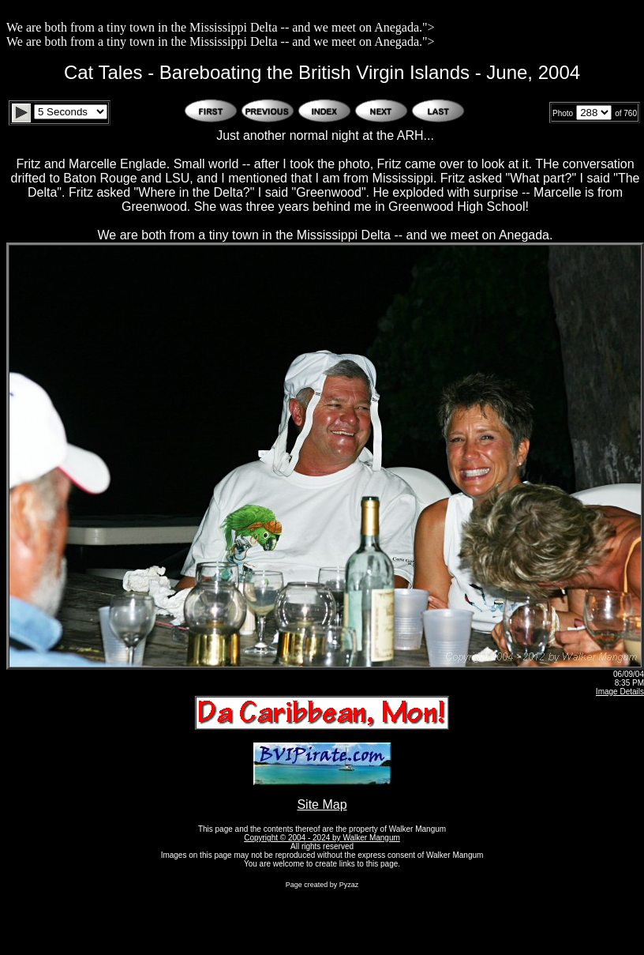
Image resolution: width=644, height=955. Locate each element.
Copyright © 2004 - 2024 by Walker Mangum (322, 837)
